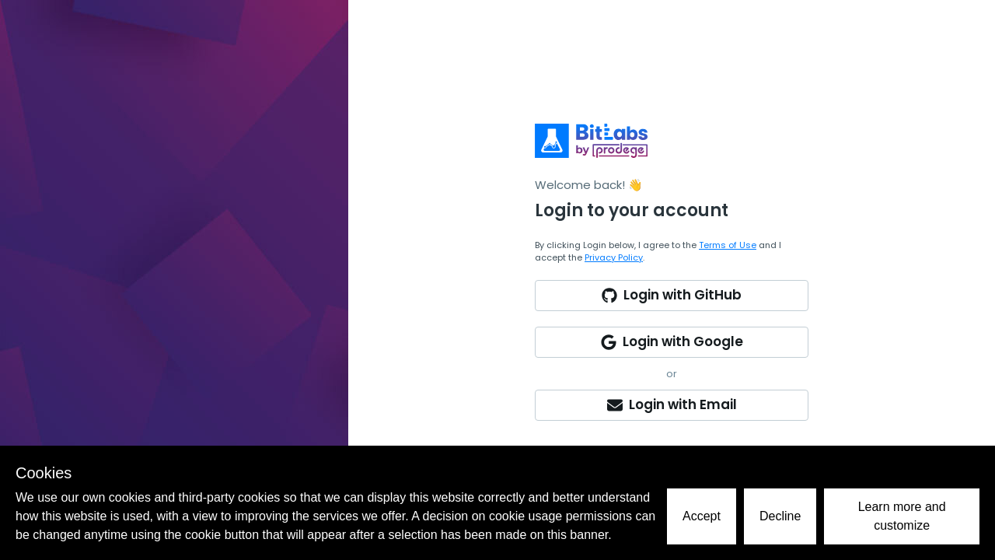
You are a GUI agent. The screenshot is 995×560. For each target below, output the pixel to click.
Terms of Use (727, 245)
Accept (702, 516)
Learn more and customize (902, 516)
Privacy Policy (614, 257)
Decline (780, 516)
